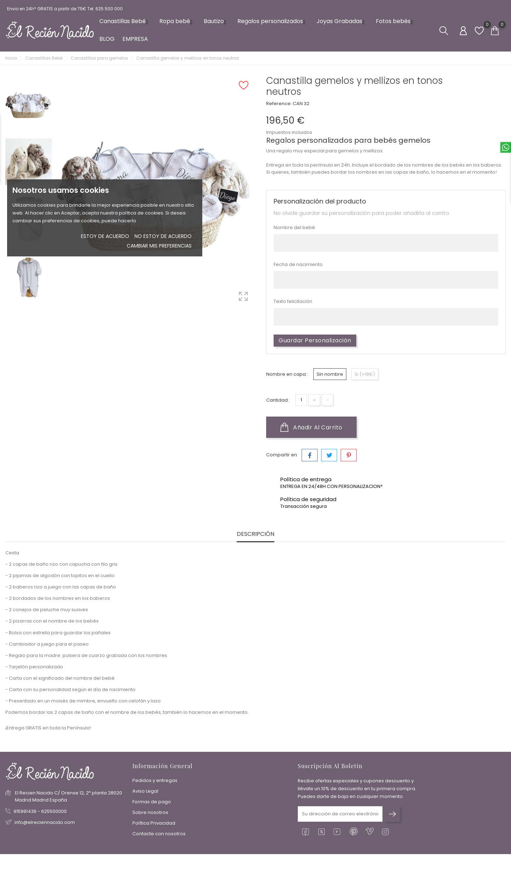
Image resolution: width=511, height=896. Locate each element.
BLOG (107, 39)
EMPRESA (135, 39)
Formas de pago (151, 801)
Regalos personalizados (273, 21)
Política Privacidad (153, 823)
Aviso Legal (145, 791)
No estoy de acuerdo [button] (163, 236)
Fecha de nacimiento (298, 264)
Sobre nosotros (150, 812)
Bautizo (217, 21)
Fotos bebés (396, 21)
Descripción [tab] (255, 534)
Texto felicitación (293, 301)
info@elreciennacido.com (45, 822)
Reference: (279, 103)
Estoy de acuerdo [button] (105, 236)
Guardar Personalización (315, 340)
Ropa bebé (177, 21)
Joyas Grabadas (342, 21)
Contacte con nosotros (159, 833)
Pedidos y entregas (154, 780)
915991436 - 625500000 (40, 811)
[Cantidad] (301, 400)
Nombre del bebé (294, 227)
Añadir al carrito (311, 427)
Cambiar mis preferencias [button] (159, 245)
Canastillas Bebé (125, 21)
